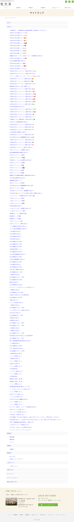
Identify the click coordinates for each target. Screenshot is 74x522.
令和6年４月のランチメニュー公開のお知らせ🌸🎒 (22, 96)
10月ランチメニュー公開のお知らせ (19, 223)
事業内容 (12, 439)
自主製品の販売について (16, 249)
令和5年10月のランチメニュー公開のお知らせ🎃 (22, 114)
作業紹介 (31, 7)
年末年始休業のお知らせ (16, 206)
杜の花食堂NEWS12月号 (16, 346)
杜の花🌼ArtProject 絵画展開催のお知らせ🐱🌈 (22, 137)
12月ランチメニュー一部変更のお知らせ (20, 150)
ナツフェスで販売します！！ (17, 371)
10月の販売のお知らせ (15, 236)
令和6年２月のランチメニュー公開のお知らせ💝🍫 (22, 101)
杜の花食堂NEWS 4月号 (16, 257)
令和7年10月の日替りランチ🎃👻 (18, 40)
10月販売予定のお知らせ (16, 353)
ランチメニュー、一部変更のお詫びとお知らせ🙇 (22, 195)
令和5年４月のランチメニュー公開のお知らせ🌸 (22, 139)
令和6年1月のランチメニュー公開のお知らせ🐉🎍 (22, 104)
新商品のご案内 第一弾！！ (17, 381)
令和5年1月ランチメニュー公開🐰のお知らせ (21, 147)
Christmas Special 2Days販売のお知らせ (21, 427)
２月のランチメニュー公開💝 (17, 201)
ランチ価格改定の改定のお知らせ (18, 226)
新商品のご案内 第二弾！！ (17, 379)
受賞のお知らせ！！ (15, 300)
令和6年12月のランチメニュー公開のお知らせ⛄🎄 (23, 71)
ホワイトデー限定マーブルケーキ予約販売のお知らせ (23, 407)
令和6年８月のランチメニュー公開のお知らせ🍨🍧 (22, 83)
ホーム (6, 7)
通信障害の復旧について (16, 180)
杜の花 (8, 22)
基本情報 (12, 437)
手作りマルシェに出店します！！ (18, 409)
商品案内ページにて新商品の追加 (18, 213)
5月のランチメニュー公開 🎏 (17, 183)
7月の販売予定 (13, 376)
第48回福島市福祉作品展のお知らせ (19, 152)
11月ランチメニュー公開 (16, 221)
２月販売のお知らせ (15, 330)
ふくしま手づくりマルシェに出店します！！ (21, 389)
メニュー (12, 442)
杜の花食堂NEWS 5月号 (16, 251)
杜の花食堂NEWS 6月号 (16, 246)
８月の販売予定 (14, 369)
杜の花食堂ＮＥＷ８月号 (16, 297)
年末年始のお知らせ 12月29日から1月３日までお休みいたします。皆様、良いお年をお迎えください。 (36, 419)
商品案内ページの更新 (15, 216)
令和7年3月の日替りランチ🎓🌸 (18, 63)
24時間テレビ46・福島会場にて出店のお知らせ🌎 (22, 119)
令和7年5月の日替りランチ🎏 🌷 (18, 53)
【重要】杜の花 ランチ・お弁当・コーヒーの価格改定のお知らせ (26, 56)
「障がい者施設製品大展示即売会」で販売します (22, 422)
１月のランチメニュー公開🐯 (17, 203)
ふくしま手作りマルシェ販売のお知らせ (20, 310)
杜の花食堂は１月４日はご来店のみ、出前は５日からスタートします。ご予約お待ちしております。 (35, 417)
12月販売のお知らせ (15, 274)
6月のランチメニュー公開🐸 (17, 173)
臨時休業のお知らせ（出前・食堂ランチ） (20, 86)
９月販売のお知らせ (15, 290)
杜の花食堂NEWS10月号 (16, 284)
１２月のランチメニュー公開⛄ (18, 211)
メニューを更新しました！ (16, 402)
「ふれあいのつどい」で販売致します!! (19, 424)
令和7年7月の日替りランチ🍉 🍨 (18, 48)
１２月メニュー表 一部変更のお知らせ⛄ (20, 208)
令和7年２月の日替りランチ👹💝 (18, 66)
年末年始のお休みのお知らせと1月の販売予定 (21, 335)
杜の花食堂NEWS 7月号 (16, 244)
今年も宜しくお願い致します (17, 414)
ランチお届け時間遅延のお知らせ (18, 229)
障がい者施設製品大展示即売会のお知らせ (20, 341)
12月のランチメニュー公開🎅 (17, 155)
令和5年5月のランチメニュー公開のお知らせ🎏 (22, 134)
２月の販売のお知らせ (15, 231)
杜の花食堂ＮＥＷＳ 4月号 (17, 323)
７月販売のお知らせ (15, 305)
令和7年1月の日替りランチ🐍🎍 (18, 68)
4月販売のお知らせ (14, 320)
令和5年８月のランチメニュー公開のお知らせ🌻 (22, 124)
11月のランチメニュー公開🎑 (17, 157)
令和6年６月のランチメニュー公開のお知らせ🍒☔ (22, 91)
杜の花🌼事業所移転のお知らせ (18, 61)
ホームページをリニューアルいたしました (20, 430)
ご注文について (55, 7)
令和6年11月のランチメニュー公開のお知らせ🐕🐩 (23, 73)
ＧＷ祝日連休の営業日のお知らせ (18, 132)
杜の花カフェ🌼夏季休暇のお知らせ (19, 122)
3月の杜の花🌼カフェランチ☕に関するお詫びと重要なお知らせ (26, 193)
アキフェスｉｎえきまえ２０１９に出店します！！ (22, 287)
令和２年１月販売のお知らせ (17, 269)
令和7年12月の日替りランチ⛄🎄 (18, 35)
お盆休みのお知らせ (15, 363)
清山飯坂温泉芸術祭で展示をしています (20, 386)
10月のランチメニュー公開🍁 (17, 162)
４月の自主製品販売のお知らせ (17, 254)
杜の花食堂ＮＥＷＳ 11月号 (17, 351)
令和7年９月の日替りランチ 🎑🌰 (18, 43)
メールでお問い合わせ (48, 505)
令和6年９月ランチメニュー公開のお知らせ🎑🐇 (22, 81)
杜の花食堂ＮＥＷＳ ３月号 (17, 325)
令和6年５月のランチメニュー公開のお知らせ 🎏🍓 (23, 94)
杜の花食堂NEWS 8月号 (16, 241)
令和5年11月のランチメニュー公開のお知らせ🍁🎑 (23, 111)
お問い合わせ (67, 7)
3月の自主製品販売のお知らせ (17, 259)
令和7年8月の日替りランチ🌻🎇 (18, 45)
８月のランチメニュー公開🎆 (17, 167)
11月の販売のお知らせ (15, 234)
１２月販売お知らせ (15, 343)
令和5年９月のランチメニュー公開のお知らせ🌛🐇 (22, 117)
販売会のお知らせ (14, 282)
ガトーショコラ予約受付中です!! (18, 412)
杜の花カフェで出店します (16, 394)
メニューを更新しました (16, 356)
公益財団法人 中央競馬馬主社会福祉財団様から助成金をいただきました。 (29, 30)
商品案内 (43, 7)
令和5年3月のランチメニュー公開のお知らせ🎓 (22, 142)
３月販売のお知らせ (15, 328)
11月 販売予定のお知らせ (16, 348)
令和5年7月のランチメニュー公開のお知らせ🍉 (22, 127)
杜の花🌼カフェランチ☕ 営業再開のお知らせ (22, 190)
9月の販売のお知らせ (15, 239)
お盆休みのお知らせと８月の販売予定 (19, 295)
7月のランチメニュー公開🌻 (17, 170)
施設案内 (18, 7)
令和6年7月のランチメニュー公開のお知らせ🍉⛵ (22, 89)
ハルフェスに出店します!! (16, 396)
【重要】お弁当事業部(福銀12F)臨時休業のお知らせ (22, 175)
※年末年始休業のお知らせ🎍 (17, 106)
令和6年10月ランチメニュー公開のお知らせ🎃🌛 (22, 78)
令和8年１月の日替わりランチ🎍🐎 (19, 33)
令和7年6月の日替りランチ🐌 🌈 (18, 50)
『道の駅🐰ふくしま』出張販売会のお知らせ (21, 160)
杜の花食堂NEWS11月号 (16, 279)
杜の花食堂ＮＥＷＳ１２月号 (17, 277)
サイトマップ (10, 474)
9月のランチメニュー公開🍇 (17, 165)
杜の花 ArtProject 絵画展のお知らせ (19, 399)
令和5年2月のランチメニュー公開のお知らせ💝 (22, 145)
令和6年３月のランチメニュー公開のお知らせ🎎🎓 (22, 99)
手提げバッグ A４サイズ (16, 459)
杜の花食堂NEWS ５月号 (16, 315)
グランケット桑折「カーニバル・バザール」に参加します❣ (25, 76)
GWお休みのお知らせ (15, 313)
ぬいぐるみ (12, 456)
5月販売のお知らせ (14, 318)
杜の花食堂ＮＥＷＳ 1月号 (17, 338)
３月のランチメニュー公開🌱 (17, 198)
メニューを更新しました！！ (17, 404)
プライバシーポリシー (12, 478)
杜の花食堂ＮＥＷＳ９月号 (16, 292)
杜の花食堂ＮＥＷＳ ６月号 (17, 307)
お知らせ (9, 26)
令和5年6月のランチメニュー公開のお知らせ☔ (22, 129)
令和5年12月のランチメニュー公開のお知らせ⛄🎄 (23, 109)
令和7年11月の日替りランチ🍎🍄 (18, 38)
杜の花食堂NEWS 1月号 (16, 272)
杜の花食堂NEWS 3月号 (16, 262)
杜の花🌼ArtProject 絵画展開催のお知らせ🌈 (21, 185)
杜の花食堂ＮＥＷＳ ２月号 (17, 333)
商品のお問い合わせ (12, 482)
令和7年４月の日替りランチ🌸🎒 (18, 58)
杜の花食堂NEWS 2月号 (16, 267)
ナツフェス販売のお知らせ (16, 302)
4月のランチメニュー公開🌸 (17, 188)
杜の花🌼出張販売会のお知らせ (18, 178)
